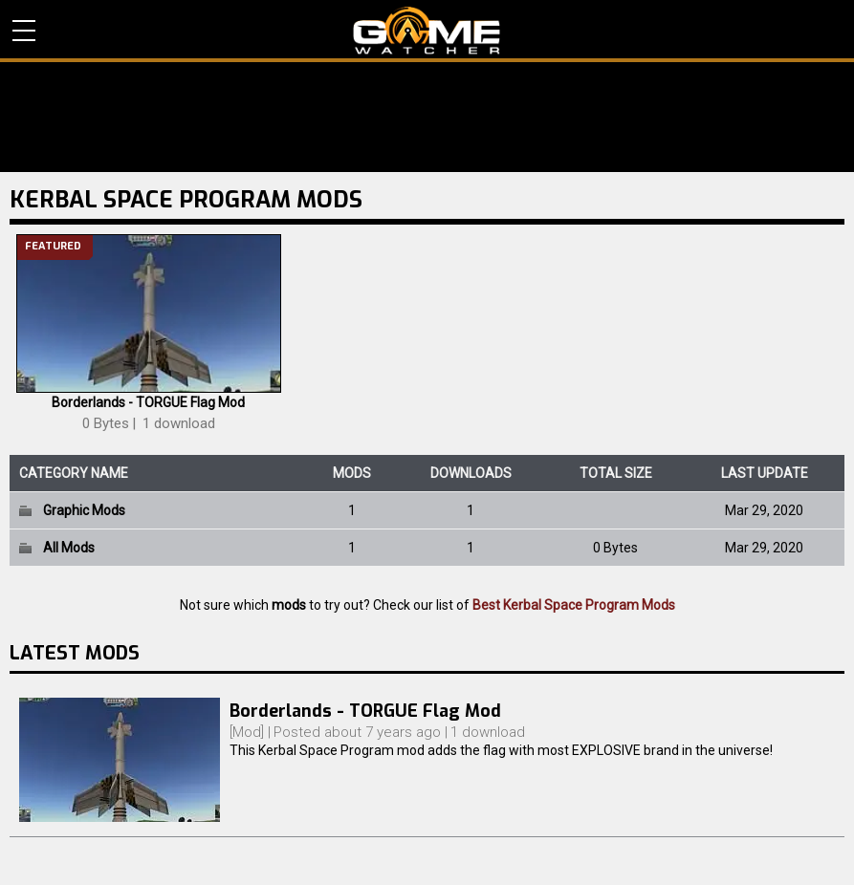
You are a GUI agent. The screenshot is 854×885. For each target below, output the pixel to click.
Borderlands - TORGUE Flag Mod (148, 402)
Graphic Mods (84, 510)
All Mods (69, 547)
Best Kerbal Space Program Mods (573, 605)
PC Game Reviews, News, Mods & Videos (427, 30)
